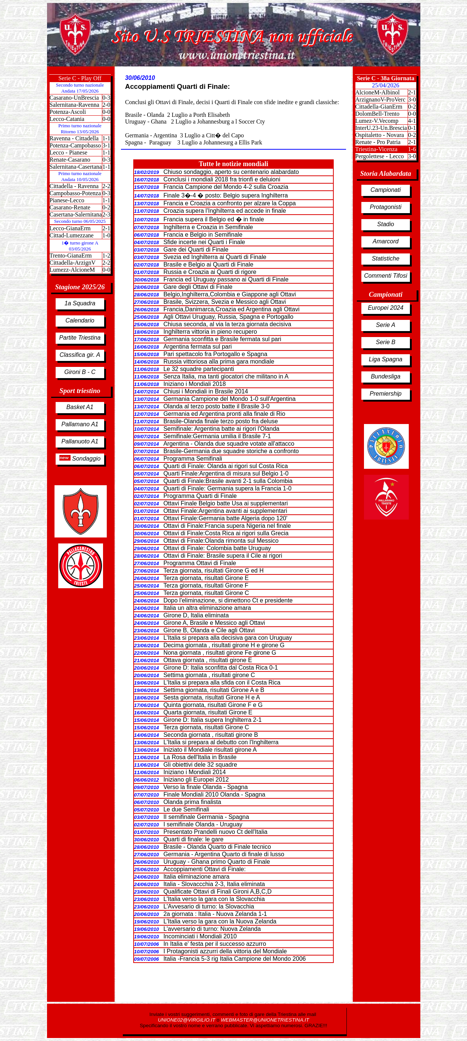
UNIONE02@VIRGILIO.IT (187, 1020)
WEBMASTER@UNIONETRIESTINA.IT (265, 1020)
